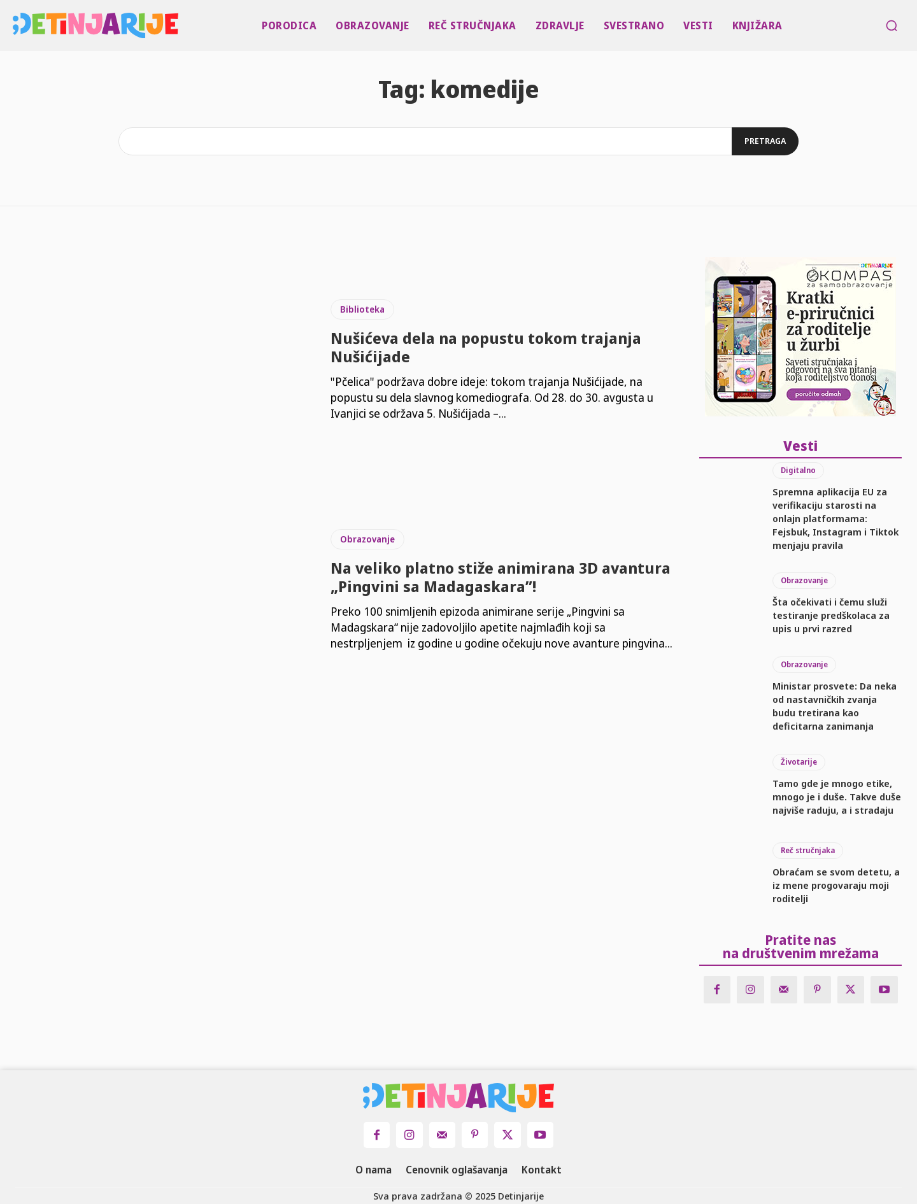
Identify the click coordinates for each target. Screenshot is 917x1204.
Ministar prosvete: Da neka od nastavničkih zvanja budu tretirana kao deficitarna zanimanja (834, 705)
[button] (891, 25)
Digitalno (798, 470)
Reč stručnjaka (808, 850)
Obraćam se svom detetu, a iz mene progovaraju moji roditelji (836, 885)
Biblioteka (362, 309)
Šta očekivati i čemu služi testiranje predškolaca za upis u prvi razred (831, 615)
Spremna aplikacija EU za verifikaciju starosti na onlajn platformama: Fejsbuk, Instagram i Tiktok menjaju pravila (835, 518)
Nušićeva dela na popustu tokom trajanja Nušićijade (486, 347)
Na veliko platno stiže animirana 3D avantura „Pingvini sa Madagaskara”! (501, 577)
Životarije (799, 761)
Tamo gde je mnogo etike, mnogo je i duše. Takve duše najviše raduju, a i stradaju (836, 796)
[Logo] (15, 25)
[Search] (765, 141)
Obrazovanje (367, 539)
